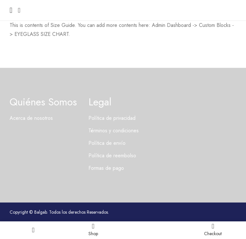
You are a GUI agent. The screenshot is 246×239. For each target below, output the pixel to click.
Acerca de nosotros (31, 118)
